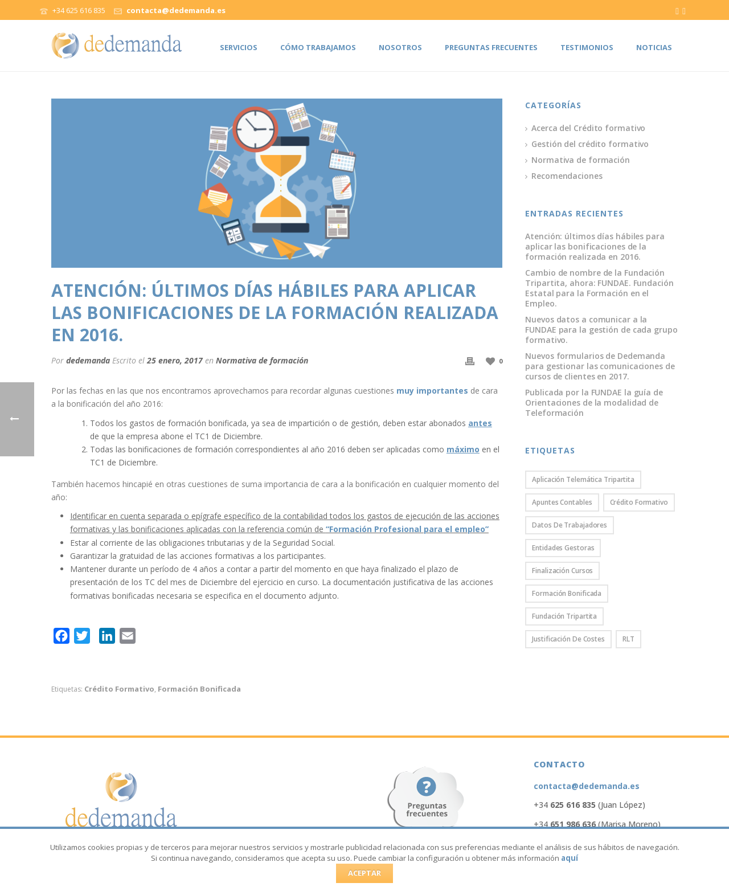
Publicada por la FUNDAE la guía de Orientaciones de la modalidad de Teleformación (594, 402)
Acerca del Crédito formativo (588, 128)
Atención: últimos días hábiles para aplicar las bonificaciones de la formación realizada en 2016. (595, 246)
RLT (628, 639)
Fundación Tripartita (564, 616)
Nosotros (400, 47)
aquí (569, 858)
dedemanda (88, 360)
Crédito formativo (119, 689)
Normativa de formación (262, 360)
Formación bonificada (199, 689)
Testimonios (586, 47)
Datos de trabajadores (569, 525)
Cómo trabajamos (318, 47)
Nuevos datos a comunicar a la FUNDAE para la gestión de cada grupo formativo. (601, 329)
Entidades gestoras (563, 548)
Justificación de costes (568, 639)
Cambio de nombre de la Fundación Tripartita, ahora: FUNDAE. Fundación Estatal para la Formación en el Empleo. (599, 288)
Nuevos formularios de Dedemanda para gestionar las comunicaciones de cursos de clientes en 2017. (599, 366)
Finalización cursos (562, 570)
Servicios (238, 47)
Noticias (654, 47)
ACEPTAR (364, 873)
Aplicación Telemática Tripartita (583, 479)
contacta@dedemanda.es (176, 10)
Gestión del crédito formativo (590, 144)
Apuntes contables (562, 502)
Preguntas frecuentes (491, 47)
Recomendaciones (567, 176)
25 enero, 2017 (175, 360)
